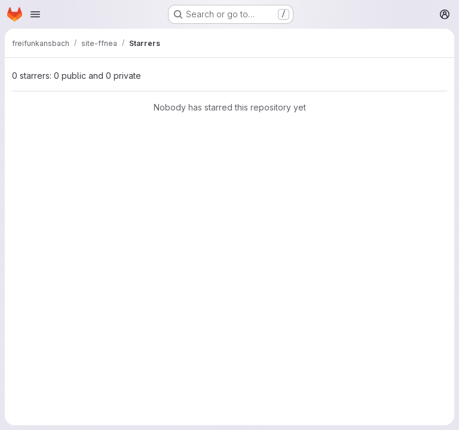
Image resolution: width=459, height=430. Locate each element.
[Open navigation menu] (35, 14)
